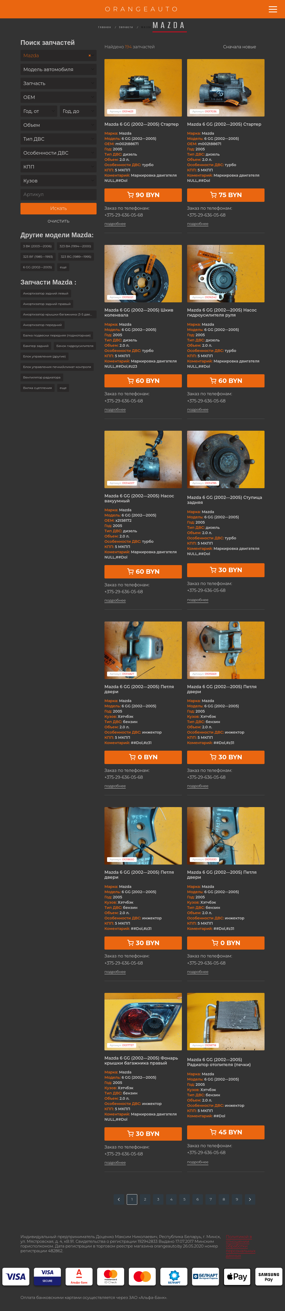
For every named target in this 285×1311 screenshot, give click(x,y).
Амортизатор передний (42, 325)
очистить (59, 221)
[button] (63, 267)
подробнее (115, 224)
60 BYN (143, 381)
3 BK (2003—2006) (37, 246)
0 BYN (143, 757)
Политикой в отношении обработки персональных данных (241, 1246)
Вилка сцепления (37, 388)
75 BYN (226, 195)
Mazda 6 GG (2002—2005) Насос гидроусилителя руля (222, 313)
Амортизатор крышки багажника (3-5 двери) (59, 314)
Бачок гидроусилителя (74, 346)
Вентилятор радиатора (42, 377)
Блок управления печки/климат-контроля (57, 367)
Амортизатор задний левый (45, 293)
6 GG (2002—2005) (37, 267)
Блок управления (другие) (44, 356)
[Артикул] (58, 194)
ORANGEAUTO (142, 9)
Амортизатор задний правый (47, 304)
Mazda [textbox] (57, 55)
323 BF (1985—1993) (38, 257)
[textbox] (58, 69)
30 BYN (225, 570)
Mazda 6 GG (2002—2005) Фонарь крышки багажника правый (141, 1061)
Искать (58, 208)
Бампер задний (36, 346)
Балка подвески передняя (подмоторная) (57, 335)
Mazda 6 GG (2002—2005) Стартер (141, 124)
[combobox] (58, 55)
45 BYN (225, 1132)
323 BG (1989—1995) (76, 257)
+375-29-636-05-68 (123, 215)
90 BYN (143, 195)
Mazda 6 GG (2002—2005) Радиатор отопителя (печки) (219, 1062)
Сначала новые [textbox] (239, 46)
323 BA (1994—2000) (75, 246)
